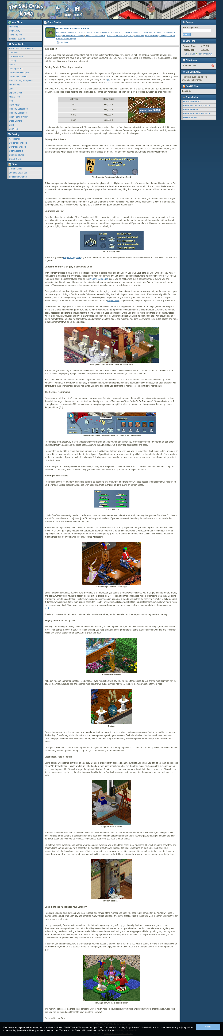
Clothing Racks (16, 151)
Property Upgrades (18, 113)
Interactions (14, 85)
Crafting (12, 60)
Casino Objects (16, 56)
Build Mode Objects (18, 143)
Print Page (62, 42)
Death (12, 64)
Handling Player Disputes (21, 80)
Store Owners (15, 121)
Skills (11, 125)
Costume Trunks (16, 155)
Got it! (208, 1027)
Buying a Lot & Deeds (111, 32)
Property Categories (18, 109)
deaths (48, 608)
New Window (204, 54)
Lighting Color (15, 93)
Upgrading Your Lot (130, 32)
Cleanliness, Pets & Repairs (146, 35)
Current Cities (15, 169)
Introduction (61, 32)
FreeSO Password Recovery (196, 113)
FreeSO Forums (190, 109)
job (108, 79)
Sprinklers (13, 129)
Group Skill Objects (18, 76)
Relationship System (18, 117)
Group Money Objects (19, 72)
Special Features (17, 39)
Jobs (11, 89)
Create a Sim (15, 159)
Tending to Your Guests (95, 35)
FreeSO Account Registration (196, 105)
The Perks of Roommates (73, 35)
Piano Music (14, 105)
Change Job (190, 54)
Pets (11, 101)
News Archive (15, 35)
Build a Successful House (21, 48)
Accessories (14, 139)
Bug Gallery (14, 31)
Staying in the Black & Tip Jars (120, 35)
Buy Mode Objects (17, 147)
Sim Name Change (18, 177)
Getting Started (16, 68)
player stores (113, 300)
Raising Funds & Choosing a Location (84, 32)
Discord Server (190, 117)
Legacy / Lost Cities (18, 173)
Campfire (13, 52)
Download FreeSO (192, 101)
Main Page (14, 27)
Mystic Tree (14, 97)
